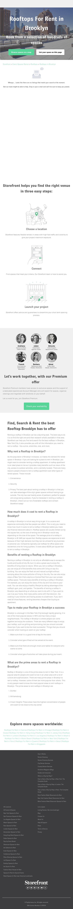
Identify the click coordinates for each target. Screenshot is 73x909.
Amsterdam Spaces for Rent (12, 832)
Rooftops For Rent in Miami (58, 736)
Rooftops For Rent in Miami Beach (18, 738)
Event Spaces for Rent (10, 851)
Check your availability (36, 406)
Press (39, 825)
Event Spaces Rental (20, 64)
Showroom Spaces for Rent (12, 844)
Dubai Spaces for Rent (10, 838)
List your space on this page (50, 52)
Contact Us (41, 816)
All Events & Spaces (10, 810)
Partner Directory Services (45, 760)
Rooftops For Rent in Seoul (50, 741)
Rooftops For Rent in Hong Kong (22, 733)
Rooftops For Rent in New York (45, 738)
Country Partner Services (45, 766)
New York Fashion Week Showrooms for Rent (51, 798)
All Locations (7, 807)
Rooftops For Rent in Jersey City (49, 733)
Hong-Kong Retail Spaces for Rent (14, 835)
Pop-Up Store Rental (10, 841)
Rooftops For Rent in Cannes (15, 730)
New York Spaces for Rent (11, 813)
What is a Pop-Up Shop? (45, 776)
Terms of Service (43, 829)
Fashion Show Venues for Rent (12, 869)
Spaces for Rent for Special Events (14, 873)
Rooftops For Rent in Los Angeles (33, 736)
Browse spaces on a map (21, 52)
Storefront (7, 64)
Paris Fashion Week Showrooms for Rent (50, 795)
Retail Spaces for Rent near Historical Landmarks (18, 876)
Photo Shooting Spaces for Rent (13, 857)
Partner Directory (43, 757)
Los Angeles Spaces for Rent (12, 819)
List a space (41, 807)
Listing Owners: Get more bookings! (48, 810)
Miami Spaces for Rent (10, 822)
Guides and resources (44, 773)
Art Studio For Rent (9, 866)
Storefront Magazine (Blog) (46, 769)
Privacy (40, 832)
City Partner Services (44, 763)
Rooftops (34, 64)
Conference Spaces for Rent (12, 854)
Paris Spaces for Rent (10, 825)
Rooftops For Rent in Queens (27, 741)
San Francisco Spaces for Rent (13, 816)
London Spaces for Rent (11, 829)
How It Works (42, 754)
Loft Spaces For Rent (10, 860)
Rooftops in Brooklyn (48, 64)
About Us (40, 819)
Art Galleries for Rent (10, 847)
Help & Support (42, 822)
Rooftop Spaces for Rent (11, 863)
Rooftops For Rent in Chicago (39, 730)
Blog (39, 813)
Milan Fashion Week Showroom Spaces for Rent (52, 801)
